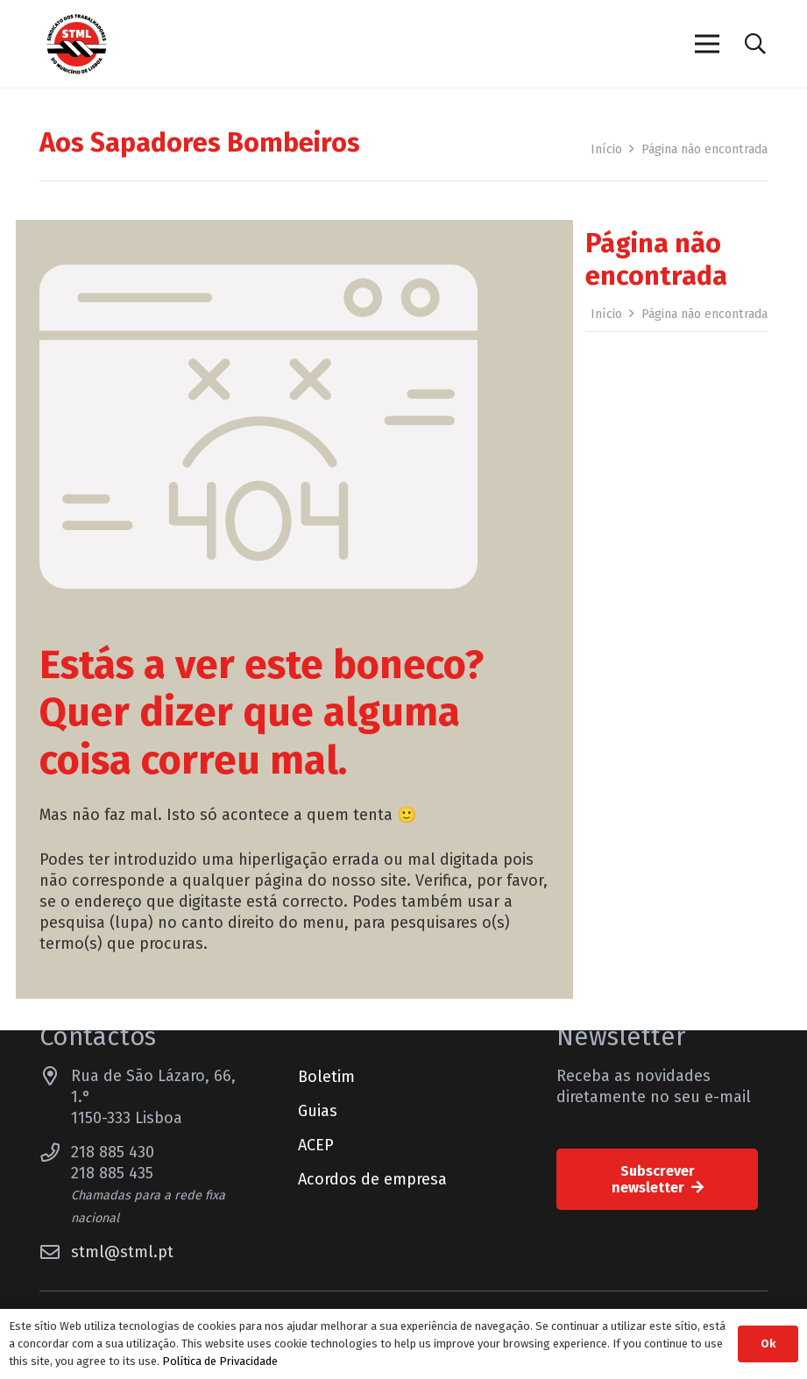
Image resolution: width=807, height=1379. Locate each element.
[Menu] (707, 44)
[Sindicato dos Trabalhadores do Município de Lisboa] (76, 44)
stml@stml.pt (122, 1252)
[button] (755, 44)
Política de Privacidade (220, 1361)
